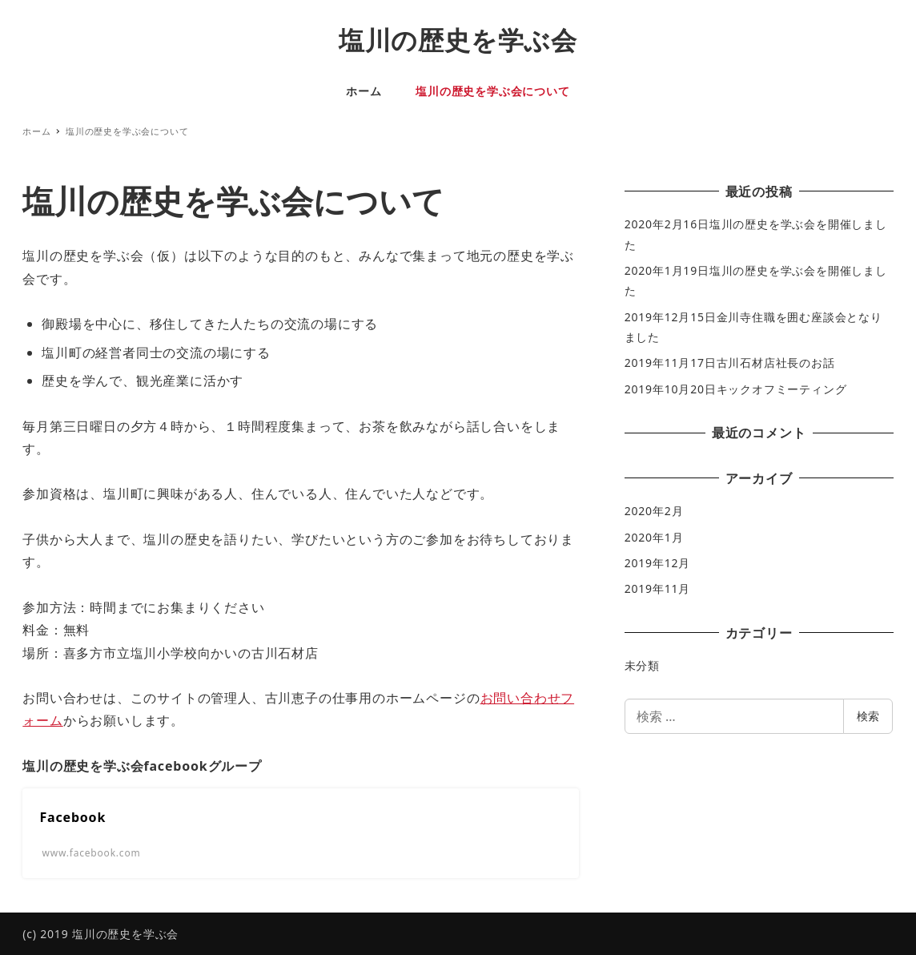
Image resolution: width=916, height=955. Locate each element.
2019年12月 (657, 562)
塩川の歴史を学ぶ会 (458, 39)
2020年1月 (654, 537)
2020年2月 (654, 510)
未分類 (642, 665)
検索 (868, 715)
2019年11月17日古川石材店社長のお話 (730, 362)
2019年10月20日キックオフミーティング (736, 389)
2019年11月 (657, 588)
